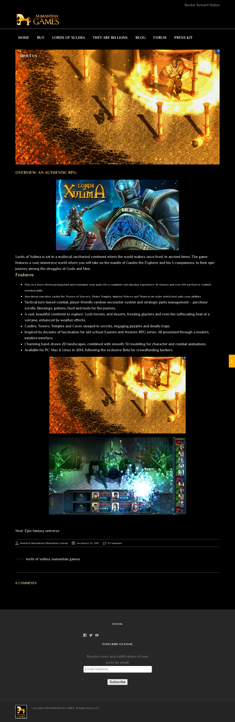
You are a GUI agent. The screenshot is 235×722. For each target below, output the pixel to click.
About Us (28, 56)
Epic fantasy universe (42, 531)
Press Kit (183, 38)
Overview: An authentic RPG (45, 172)
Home (23, 38)
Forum (159, 38)
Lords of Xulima (68, 38)
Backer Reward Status (202, 5)
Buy (40, 38)
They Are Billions (110, 38)
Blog (140, 38)
